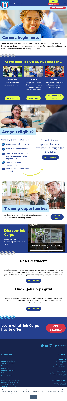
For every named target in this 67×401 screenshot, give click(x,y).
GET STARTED (6, 377)
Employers (5, 370)
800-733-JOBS (61, 363)
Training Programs (8, 365)
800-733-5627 (61, 366)
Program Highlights (8, 363)
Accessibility (63, 377)
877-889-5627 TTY (59, 368)
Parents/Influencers (8, 372)
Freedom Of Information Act (59, 376)
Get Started (58, 9)
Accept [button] (33, 397)
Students (4, 367)
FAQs (3, 374)
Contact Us (61, 361)
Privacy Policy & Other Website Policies (57, 374)
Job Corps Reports (61, 373)
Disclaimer (63, 378)
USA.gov (64, 383)
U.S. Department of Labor (60, 384)
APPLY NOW (53, 5)
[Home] (5, 5)
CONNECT (53, 2)
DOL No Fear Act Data (60, 386)
